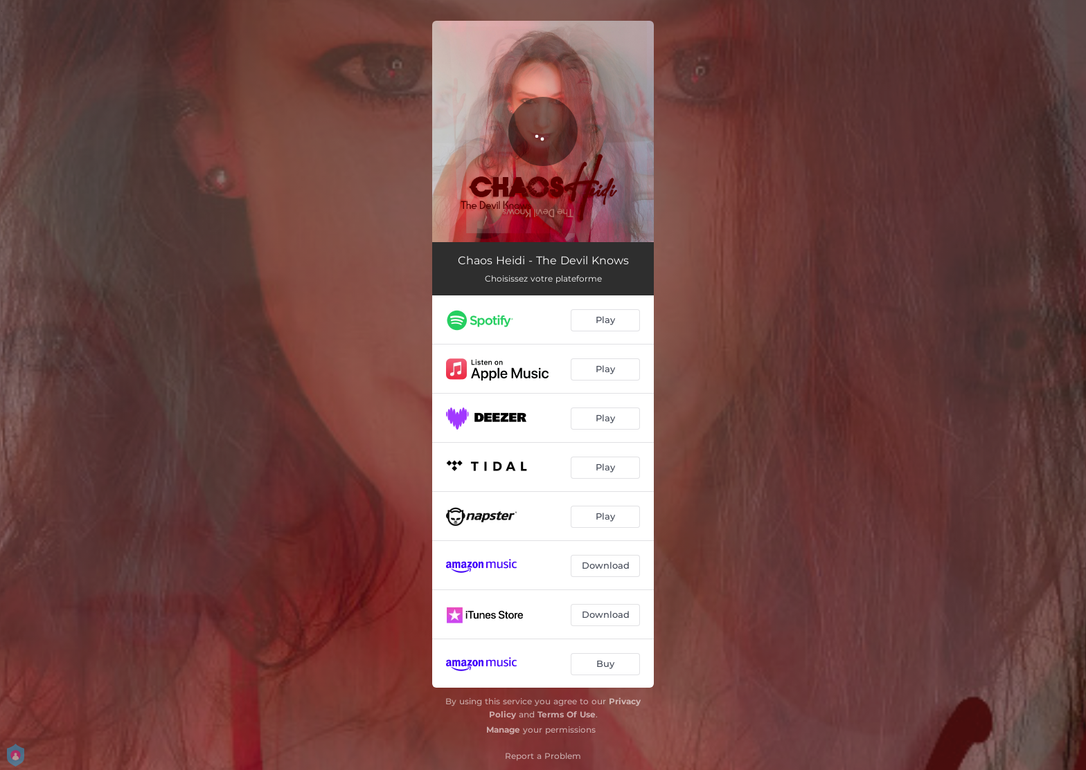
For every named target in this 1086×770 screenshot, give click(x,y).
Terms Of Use (566, 714)
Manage (503, 729)
